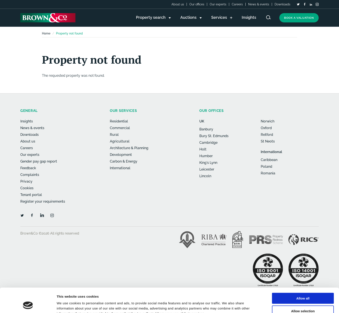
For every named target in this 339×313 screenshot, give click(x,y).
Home (46, 33)
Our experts (218, 4)
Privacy (26, 181)
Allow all (303, 275)
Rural (114, 135)
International (120, 168)
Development (121, 155)
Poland (266, 166)
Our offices (196, 4)
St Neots (268, 141)
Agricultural (120, 141)
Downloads (282, 4)
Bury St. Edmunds (214, 136)
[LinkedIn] (311, 4)
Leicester (206, 169)
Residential (119, 121)
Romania (268, 173)
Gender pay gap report (38, 161)
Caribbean (269, 160)
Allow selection (303, 288)
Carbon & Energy (123, 161)
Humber (206, 156)
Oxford (266, 128)
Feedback (28, 168)
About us (177, 4)
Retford (267, 135)
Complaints (29, 175)
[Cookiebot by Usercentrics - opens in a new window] (28, 304)
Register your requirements (42, 201)
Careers (237, 4)
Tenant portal (31, 195)
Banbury (206, 129)
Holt (202, 149)
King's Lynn (208, 163)
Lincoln (205, 176)
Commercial (120, 128)
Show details (227, 304)
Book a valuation (299, 17)
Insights (26, 121)
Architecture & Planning (129, 148)
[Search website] (268, 17)
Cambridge (208, 143)
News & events (258, 4)
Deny (303, 300)
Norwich (267, 121)
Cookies (27, 188)
